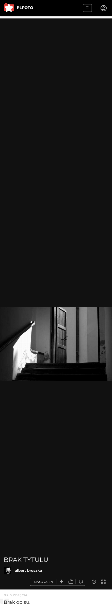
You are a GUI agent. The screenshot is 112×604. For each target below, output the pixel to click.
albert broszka (28, 570)
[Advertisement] (56, 74)
